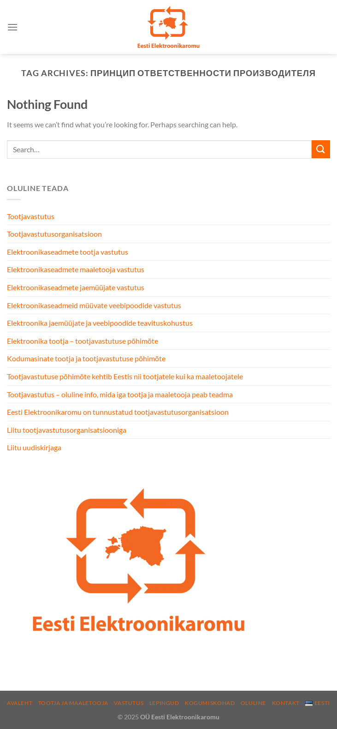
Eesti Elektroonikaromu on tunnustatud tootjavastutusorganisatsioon (118, 411)
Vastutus (128, 702)
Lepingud (164, 702)
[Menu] (12, 27)
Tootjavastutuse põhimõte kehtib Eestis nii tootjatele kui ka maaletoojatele (125, 376)
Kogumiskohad (210, 702)
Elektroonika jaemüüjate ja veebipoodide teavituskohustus (100, 322)
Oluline (253, 702)
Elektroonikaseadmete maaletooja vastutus (75, 269)
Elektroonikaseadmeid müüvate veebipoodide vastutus (94, 305)
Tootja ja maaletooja (73, 702)
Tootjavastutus (30, 216)
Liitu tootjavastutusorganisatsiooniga (66, 429)
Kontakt (286, 702)
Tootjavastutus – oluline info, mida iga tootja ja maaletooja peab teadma (120, 394)
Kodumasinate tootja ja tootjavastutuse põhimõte (86, 358)
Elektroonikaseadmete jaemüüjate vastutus (75, 287)
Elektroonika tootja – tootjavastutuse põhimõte (82, 340)
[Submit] (321, 149)
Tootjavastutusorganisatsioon (54, 233)
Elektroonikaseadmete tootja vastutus (67, 251)
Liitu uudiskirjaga (34, 447)
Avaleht (19, 702)
